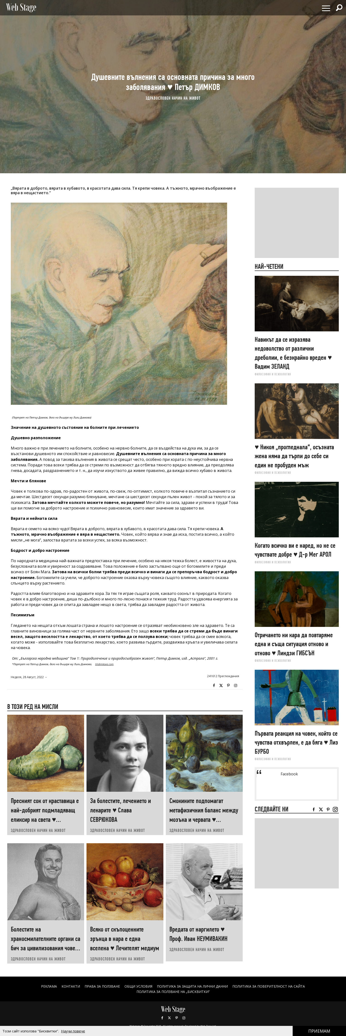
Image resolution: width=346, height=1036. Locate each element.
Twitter (221, 685)
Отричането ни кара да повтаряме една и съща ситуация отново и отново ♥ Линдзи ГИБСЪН (294, 644)
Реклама (49, 986)
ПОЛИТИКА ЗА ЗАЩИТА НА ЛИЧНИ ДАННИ (192, 986)
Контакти (70, 986)
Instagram (235, 685)
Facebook (213, 685)
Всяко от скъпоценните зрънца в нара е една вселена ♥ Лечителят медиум (124, 938)
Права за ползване (102, 986)
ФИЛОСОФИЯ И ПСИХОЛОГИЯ (273, 374)
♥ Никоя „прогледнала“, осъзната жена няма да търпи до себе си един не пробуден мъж (294, 456)
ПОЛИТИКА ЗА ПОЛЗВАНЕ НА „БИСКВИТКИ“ (173, 991)
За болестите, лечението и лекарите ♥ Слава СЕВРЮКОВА (120, 810)
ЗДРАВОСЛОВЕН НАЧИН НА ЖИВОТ (173, 98)
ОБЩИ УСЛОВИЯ (138, 986)
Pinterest (176, 1018)
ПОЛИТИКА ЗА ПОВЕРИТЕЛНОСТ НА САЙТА (269, 986)
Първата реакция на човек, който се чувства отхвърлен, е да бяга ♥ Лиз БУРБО (296, 742)
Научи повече (73, 1031)
